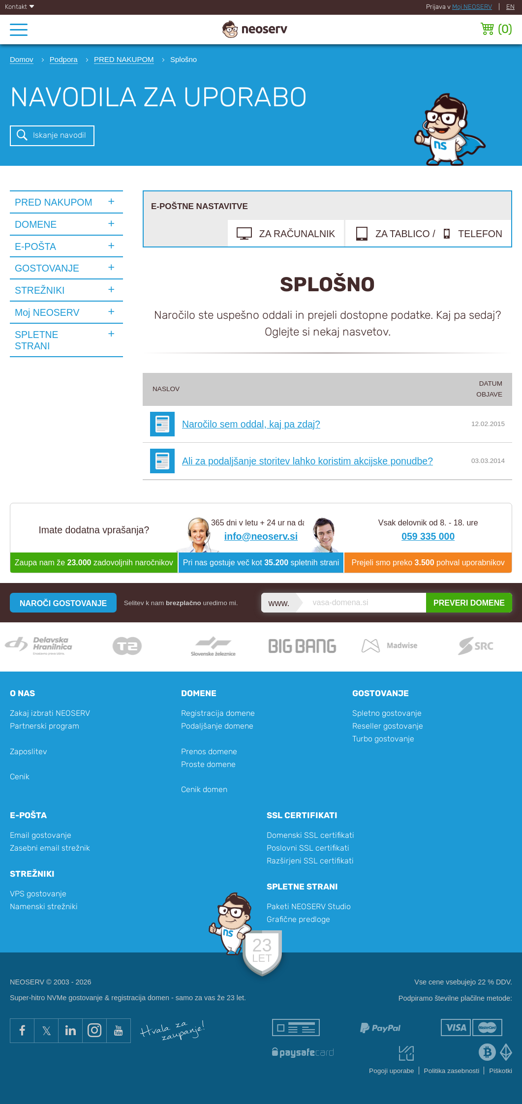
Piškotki (500, 1070)
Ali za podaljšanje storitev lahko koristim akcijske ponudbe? (307, 461)
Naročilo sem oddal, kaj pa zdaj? (251, 424)
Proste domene (208, 764)
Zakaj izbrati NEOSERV (50, 713)
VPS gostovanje (38, 893)
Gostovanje (380, 693)
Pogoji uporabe (391, 1070)
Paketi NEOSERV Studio (309, 906)
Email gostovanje (40, 835)
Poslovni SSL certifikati (308, 848)
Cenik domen (204, 789)
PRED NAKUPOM (53, 202)
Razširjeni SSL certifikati (310, 860)
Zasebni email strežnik (50, 848)
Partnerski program (44, 726)
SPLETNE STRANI (37, 340)
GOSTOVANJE (47, 268)
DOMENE (36, 224)
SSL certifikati (302, 815)
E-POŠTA (35, 246)
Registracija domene (218, 713)
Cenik (20, 776)
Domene (198, 693)
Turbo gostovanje (383, 738)
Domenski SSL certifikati (310, 835)
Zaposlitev (28, 751)
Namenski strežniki (44, 906)
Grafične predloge (298, 919)
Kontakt (20, 6)
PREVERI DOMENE (469, 603)
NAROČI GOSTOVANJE (63, 603)
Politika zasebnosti (452, 1070)
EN (510, 6)
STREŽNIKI (40, 290)
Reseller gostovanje (387, 726)
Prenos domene (209, 751)
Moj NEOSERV (472, 6)
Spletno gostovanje (387, 713)
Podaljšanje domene (217, 726)
